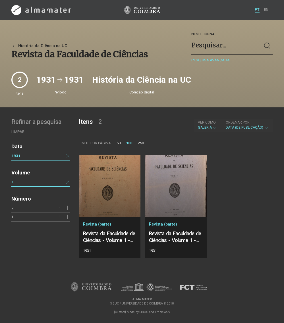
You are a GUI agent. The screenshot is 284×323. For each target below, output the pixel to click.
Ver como (207, 122)
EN (266, 9)
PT (257, 9)
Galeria (207, 125)
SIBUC (144, 312)
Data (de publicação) (247, 125)
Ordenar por (238, 122)
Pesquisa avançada (210, 60)
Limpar (17, 132)
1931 (15, 155)
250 (141, 143)
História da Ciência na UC (39, 45)
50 (119, 143)
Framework (162, 312)
